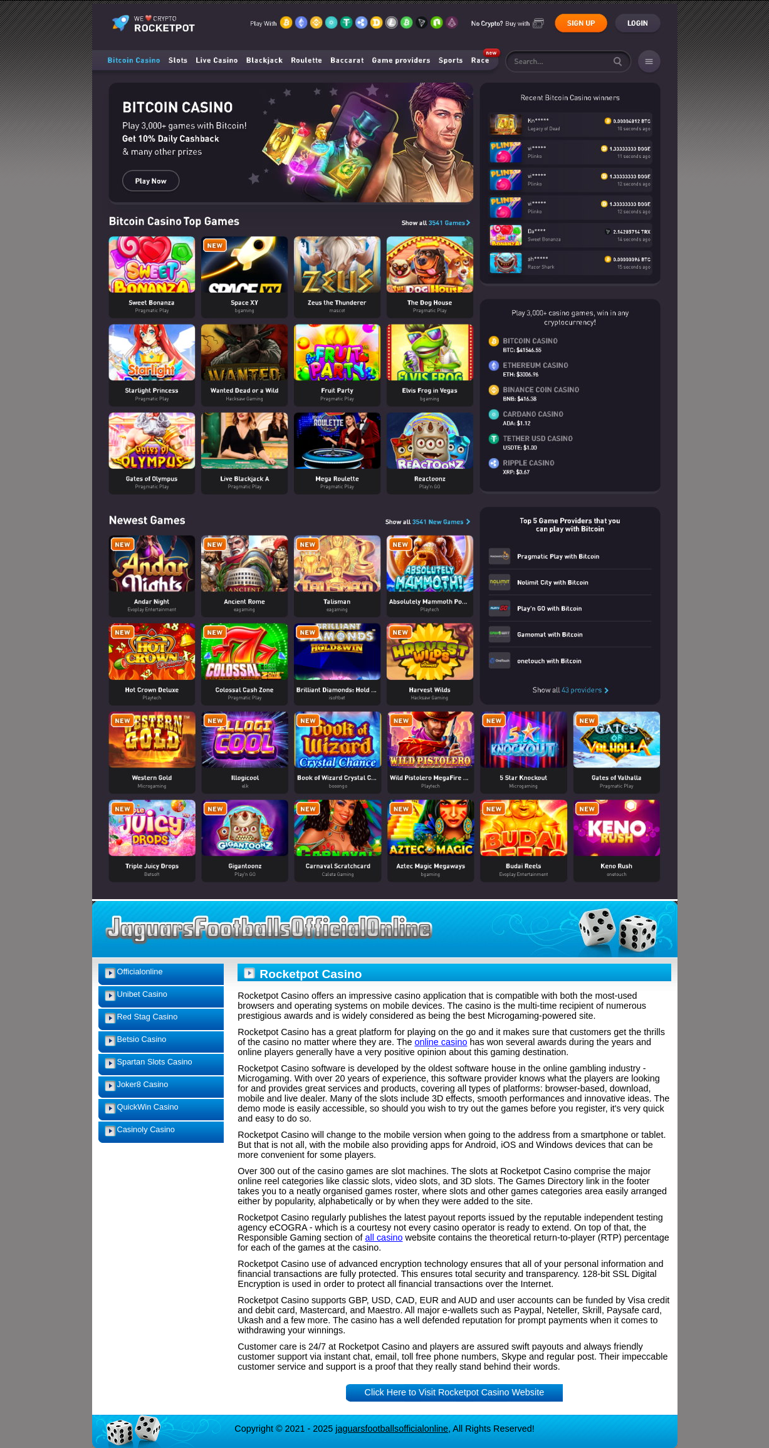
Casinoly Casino (146, 1129)
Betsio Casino (142, 1039)
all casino (384, 1237)
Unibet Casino (142, 994)
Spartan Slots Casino (154, 1061)
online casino (440, 1042)
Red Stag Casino (147, 1016)
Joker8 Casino (143, 1084)
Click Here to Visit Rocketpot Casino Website (455, 1392)
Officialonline (140, 971)
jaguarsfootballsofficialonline (391, 1429)
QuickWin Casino (148, 1107)
